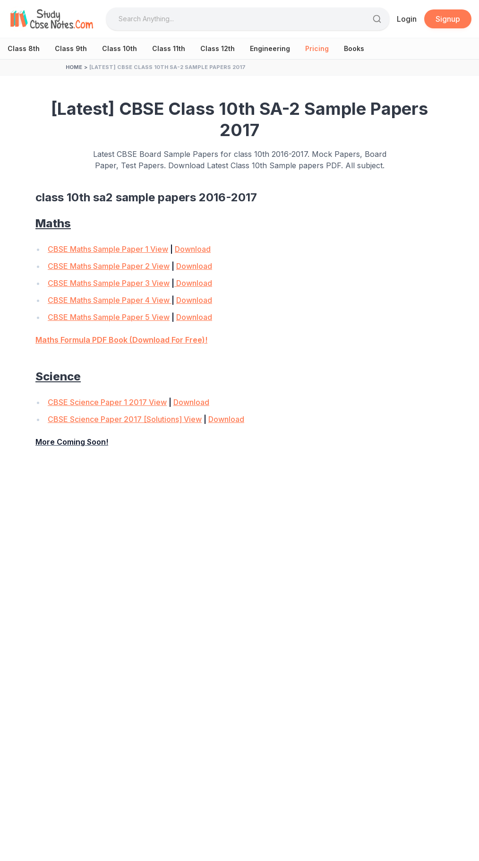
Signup (448, 19)
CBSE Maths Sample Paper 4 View (109, 300)
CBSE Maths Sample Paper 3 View (109, 283)
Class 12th (217, 48)
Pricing (317, 48)
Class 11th (168, 48)
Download (193, 249)
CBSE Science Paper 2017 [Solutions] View (125, 419)
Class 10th (119, 48)
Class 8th (24, 48)
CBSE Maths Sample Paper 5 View (109, 317)
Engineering (270, 48)
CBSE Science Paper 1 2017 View (107, 402)
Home (74, 67)
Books (354, 48)
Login (407, 19)
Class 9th (71, 48)
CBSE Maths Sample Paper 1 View (108, 249)
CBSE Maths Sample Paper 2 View (109, 266)
